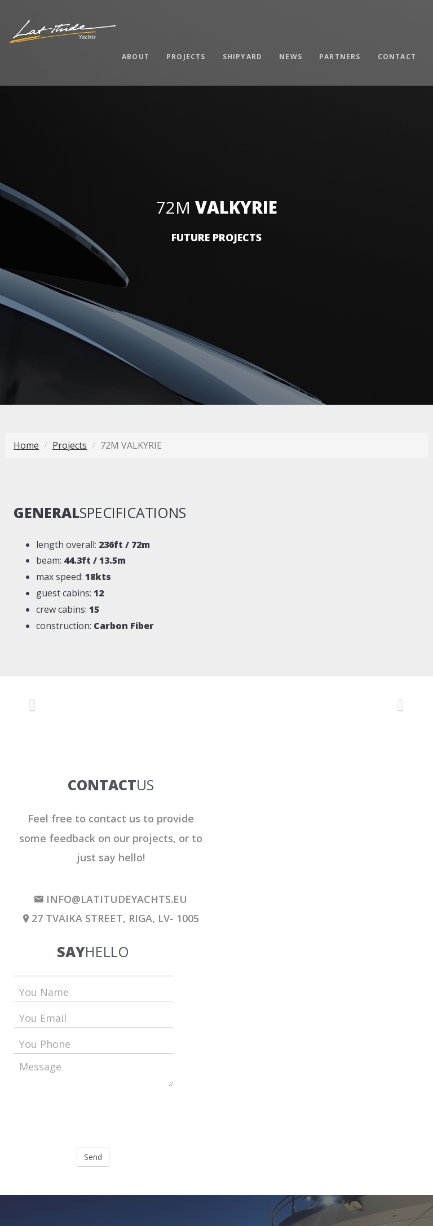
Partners (340, 56)
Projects (186, 56)
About (135, 56)
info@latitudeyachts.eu (110, 899)
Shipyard (243, 56)
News (290, 56)
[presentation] (99, 1117)
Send (93, 1157)
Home (26, 445)
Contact (397, 56)
